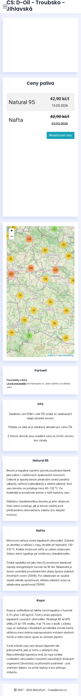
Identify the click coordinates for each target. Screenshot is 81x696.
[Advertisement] (40, 45)
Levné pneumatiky (16, 383)
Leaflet (50, 355)
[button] (24, 320)
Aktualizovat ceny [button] (60, 135)
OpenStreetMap (66, 355)
